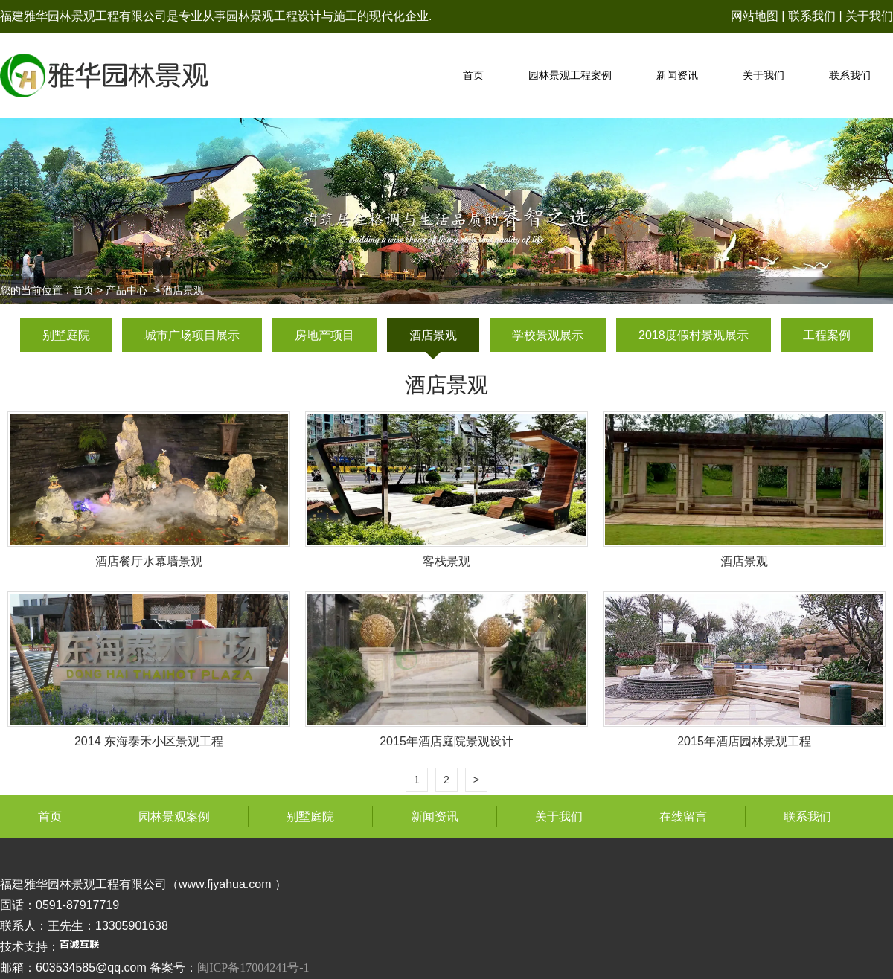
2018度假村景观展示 (693, 335)
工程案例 (827, 335)
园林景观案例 (174, 816)
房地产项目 (324, 335)
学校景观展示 (547, 335)
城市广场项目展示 (192, 335)
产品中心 (126, 290)
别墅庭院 (66, 335)
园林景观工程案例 (570, 75)
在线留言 (683, 816)
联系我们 (812, 16)
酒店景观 (433, 335)
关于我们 (869, 16)
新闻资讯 (677, 75)
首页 (473, 75)
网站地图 (754, 16)
